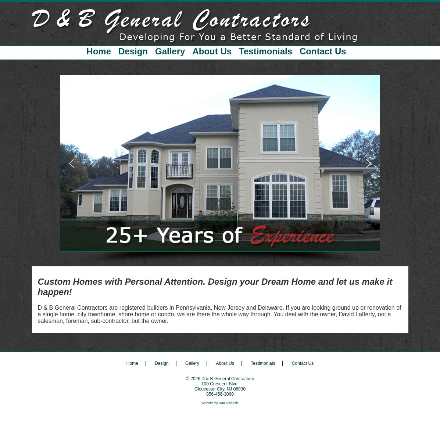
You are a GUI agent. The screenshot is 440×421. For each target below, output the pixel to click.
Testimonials (265, 51)
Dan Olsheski (229, 403)
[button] (72, 163)
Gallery (170, 51)
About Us (212, 51)
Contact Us (323, 51)
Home (98, 51)
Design (133, 51)
